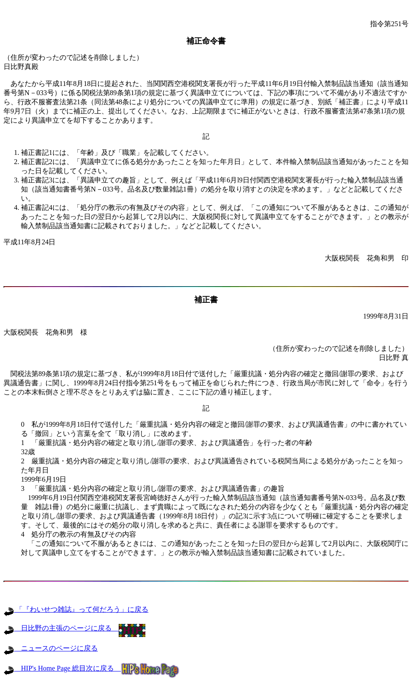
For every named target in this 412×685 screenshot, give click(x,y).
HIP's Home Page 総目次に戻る (91, 668)
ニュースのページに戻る (50, 648)
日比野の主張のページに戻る (74, 628)
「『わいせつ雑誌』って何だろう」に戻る (75, 609)
